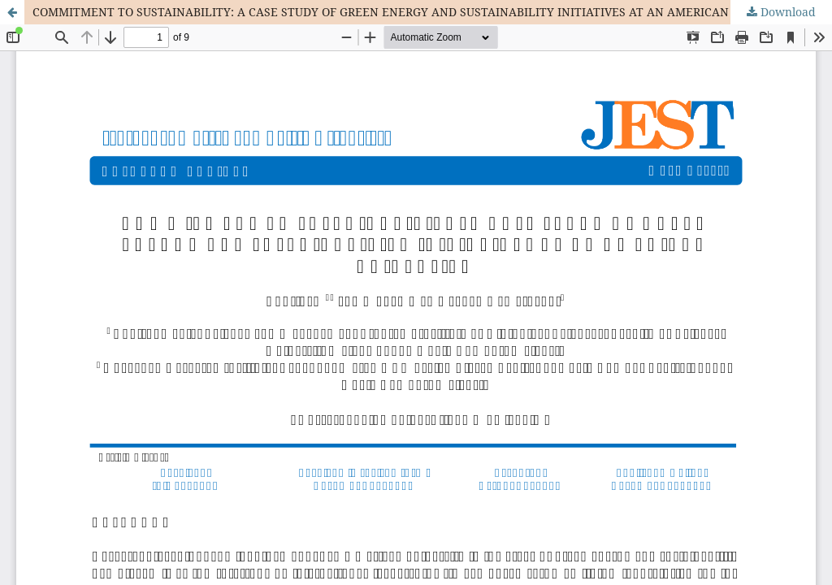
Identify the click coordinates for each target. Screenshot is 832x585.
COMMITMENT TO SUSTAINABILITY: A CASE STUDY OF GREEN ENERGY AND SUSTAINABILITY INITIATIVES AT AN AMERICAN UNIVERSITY (416, 12)
